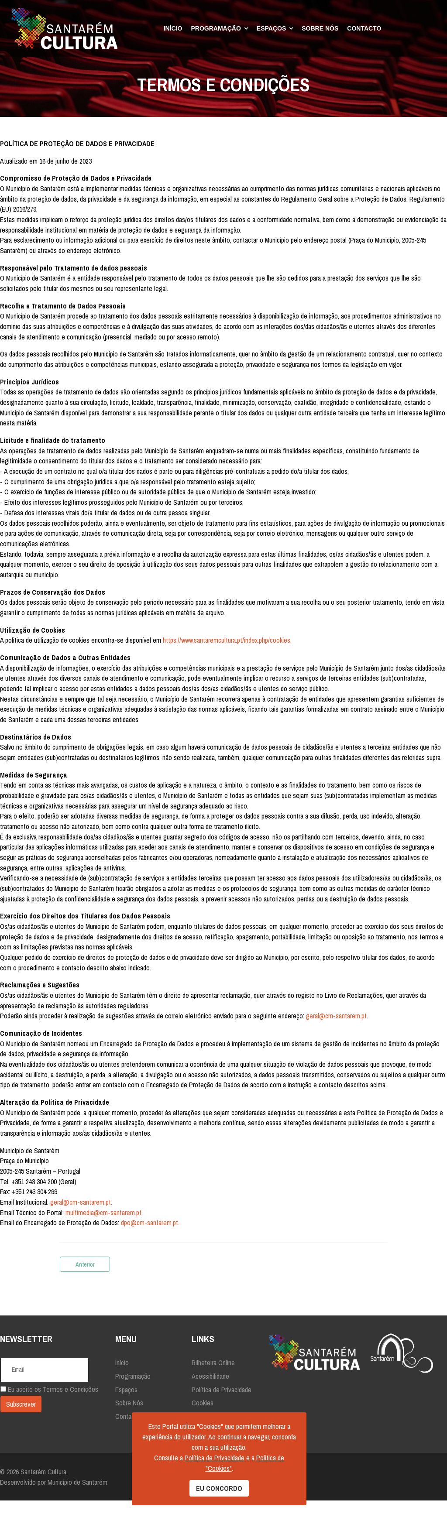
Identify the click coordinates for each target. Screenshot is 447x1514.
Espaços (271, 28)
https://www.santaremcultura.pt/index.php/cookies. (227, 646)
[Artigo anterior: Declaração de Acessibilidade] (85, 1277)
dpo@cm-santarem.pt (150, 1236)
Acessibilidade (210, 1389)
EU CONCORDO (219, 1488)
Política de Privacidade (221, 1403)
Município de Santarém (77, 1495)
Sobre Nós (320, 28)
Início (173, 28)
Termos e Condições (70, 1403)
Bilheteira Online (213, 1376)
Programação (216, 28)
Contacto (364, 28)
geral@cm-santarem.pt (338, 1027)
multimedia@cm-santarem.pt (103, 1226)
